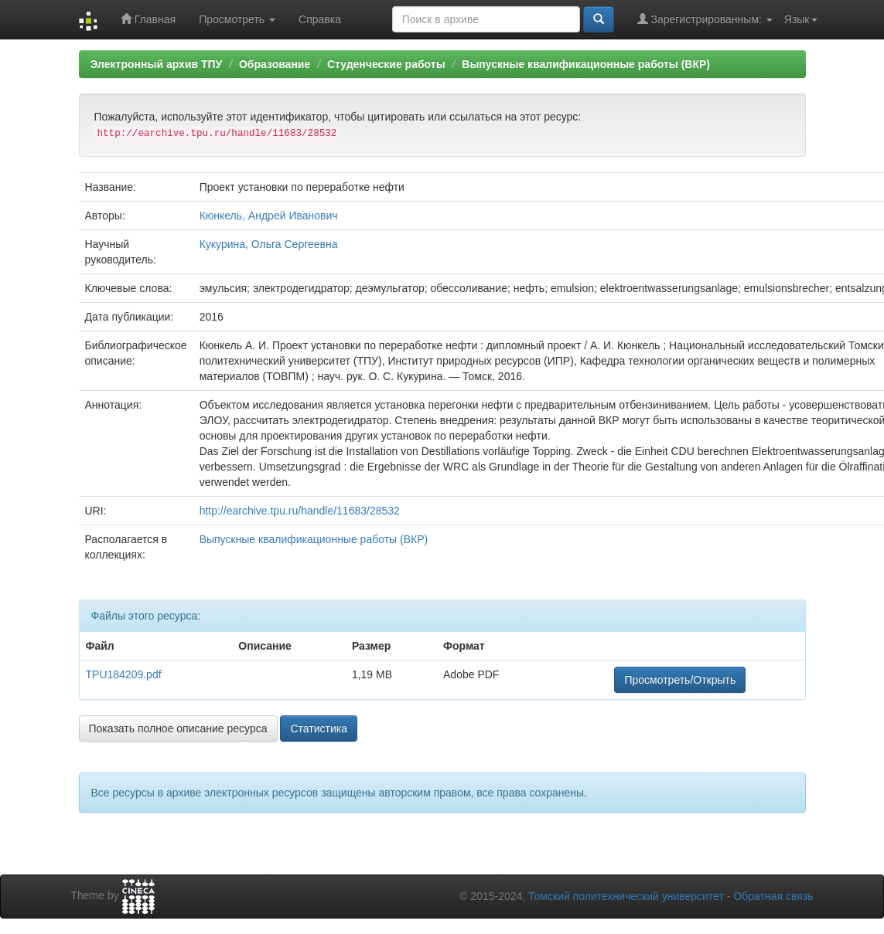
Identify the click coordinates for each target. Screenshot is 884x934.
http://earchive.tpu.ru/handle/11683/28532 (300, 510)
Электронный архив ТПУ (156, 64)
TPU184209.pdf (124, 674)
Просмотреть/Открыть (680, 680)
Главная (148, 18)
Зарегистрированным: (705, 18)
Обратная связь (773, 896)
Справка (320, 19)
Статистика (318, 728)
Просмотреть (237, 19)
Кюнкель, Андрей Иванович (269, 215)
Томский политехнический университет (626, 896)
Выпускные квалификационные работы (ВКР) (586, 64)
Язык (800, 19)
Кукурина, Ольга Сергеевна (269, 244)
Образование (274, 64)
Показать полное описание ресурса (178, 728)
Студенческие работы (386, 64)
